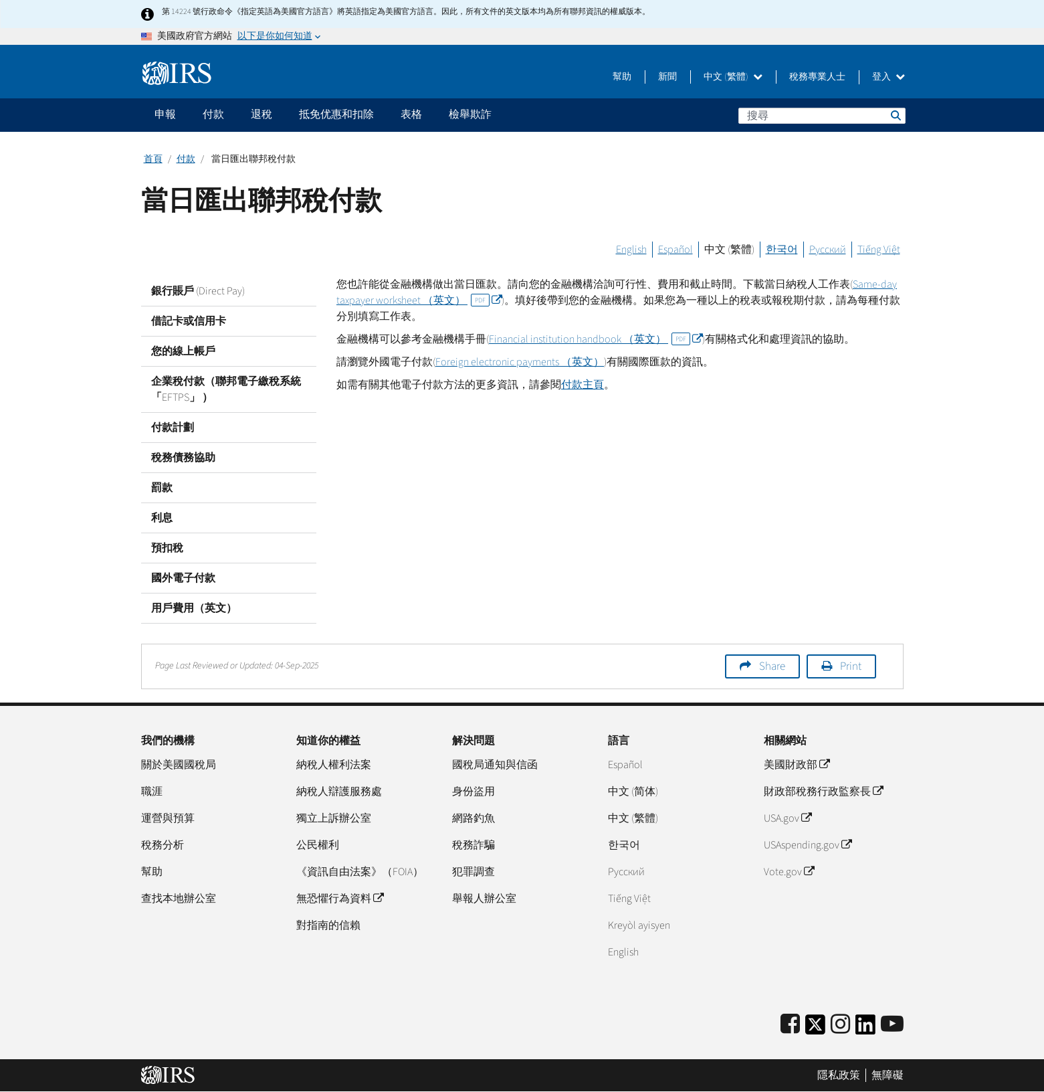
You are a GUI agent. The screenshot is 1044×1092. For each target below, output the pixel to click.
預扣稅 (167, 548)
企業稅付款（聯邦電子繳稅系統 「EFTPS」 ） (226, 389)
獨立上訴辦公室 (333, 818)
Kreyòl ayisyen (639, 925)
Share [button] (772, 666)
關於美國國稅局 (178, 764)
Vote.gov (789, 871)
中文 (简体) (633, 791)
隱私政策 (838, 1075)
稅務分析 (162, 845)
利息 (162, 518)
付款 (186, 159)
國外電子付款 (183, 578)
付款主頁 (582, 384)
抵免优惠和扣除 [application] (336, 114)
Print (850, 666)
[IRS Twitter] (815, 1028)
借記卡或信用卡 (188, 321)
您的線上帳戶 (183, 351)
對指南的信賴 (328, 925)
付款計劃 (172, 427)
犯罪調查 (473, 871)
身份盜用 (473, 791)
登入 (888, 77)
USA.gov (787, 818)
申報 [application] (165, 114)
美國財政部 (796, 764)
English (631, 249)
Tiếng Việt (878, 249)
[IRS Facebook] (790, 1024)
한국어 (782, 249)
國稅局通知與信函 (495, 764)
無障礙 (887, 1075)
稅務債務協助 (183, 457)
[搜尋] (822, 116)
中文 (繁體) (733, 77)
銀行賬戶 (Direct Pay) (198, 291)
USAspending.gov (807, 845)
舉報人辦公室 (484, 898)
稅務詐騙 (473, 845)
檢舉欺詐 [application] (470, 114)
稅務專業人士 (817, 77)
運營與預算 (168, 818)
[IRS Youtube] (892, 1024)
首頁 (153, 159)
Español (675, 249)
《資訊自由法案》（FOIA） (359, 871)
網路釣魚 (473, 818)
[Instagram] (840, 1024)
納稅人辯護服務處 (339, 791)
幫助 (622, 77)
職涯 (152, 791)
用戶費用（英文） (194, 608)
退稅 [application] (261, 114)
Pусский (626, 871)
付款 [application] (213, 114)
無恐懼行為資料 (339, 898)
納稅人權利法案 (333, 764)
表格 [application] (411, 114)
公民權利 (317, 845)
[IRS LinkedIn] (865, 1028)
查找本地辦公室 (178, 898)
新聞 (667, 77)
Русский (827, 249)
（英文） (595, 339)
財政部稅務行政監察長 (823, 791)
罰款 (162, 487)
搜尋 (895, 115)
